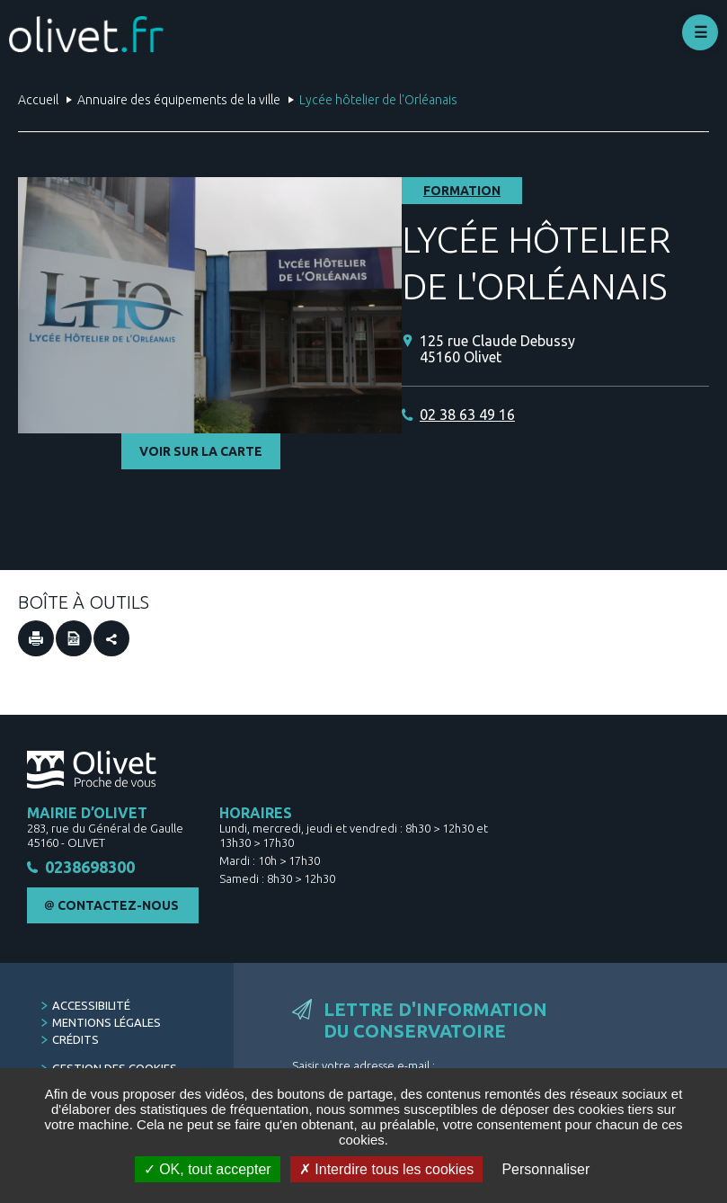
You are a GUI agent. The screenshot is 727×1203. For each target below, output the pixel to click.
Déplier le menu (700, 32)
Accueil (38, 100)
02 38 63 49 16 (467, 414)
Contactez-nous (118, 905)
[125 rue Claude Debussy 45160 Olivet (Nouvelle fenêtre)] (564, 349)
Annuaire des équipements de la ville (178, 100)
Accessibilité (91, 1005)
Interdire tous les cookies (386, 1169)
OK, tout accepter (207, 1169)
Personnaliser (545, 1169)
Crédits (75, 1039)
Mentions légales (106, 1022)
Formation (462, 190)
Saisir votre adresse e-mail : (363, 1065)
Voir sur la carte (200, 451)
